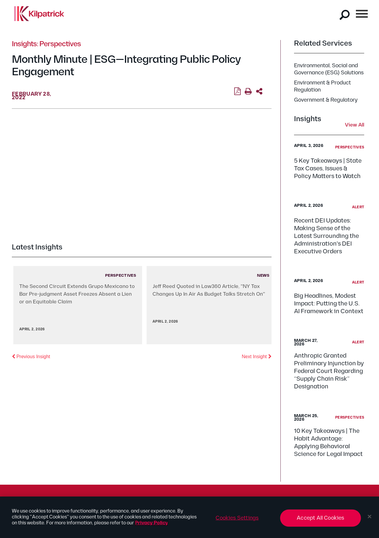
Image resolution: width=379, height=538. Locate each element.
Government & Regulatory (326, 100)
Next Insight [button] (257, 356)
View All (354, 125)
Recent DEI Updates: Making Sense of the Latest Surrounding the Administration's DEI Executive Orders (326, 236)
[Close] (369, 516)
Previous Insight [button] (31, 356)
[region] (189, 517)
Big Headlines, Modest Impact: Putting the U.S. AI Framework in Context (328, 303)
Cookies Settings (237, 518)
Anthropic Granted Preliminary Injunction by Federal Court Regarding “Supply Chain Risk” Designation (329, 371)
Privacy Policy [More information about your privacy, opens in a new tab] (151, 523)
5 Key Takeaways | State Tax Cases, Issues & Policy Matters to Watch (328, 168)
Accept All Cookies (320, 518)
